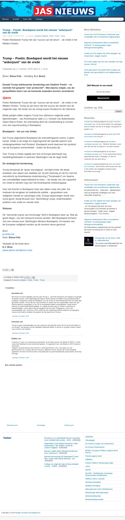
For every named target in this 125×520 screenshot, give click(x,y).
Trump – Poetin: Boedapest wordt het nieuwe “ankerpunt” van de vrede (38, 31)
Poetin (57, 36)
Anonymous (88, 122)
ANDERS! (89, 437)
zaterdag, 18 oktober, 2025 (20, 316)
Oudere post (68, 425)
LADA (87, 466)
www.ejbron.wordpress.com (17, 250)
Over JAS (27, 19)
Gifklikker (89, 459)
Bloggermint (35, 513)
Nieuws (5, 19)
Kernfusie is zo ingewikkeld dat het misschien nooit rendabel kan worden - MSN (62, 439)
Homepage (41, 425)
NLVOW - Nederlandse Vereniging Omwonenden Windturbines (98, 474)
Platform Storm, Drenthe (95, 479)
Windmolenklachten (93, 496)
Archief (16, 19)
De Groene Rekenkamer (95, 447)
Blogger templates (22, 513)
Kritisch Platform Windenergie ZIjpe (99, 463)
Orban (51, 36)
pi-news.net (8, 234)
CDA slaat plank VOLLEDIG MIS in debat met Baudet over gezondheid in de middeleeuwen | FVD (102, 72)
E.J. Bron (43, 69)
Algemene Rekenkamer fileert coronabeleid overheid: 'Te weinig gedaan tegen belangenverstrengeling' (101, 45)
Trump (62, 36)
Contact (39, 19)
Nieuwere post (12, 425)
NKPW (88, 470)
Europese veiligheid (41, 36)
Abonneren (103, 98)
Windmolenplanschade (94, 499)
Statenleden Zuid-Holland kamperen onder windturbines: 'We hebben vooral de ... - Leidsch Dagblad (61, 446)
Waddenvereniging (92, 486)
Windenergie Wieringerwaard (96, 493)
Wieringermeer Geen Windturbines (99, 489)
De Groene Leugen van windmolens (99, 444)
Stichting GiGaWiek (93, 482)
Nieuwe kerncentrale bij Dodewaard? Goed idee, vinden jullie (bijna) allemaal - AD (61, 458)
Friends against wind (93, 456)
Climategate (90, 440)
